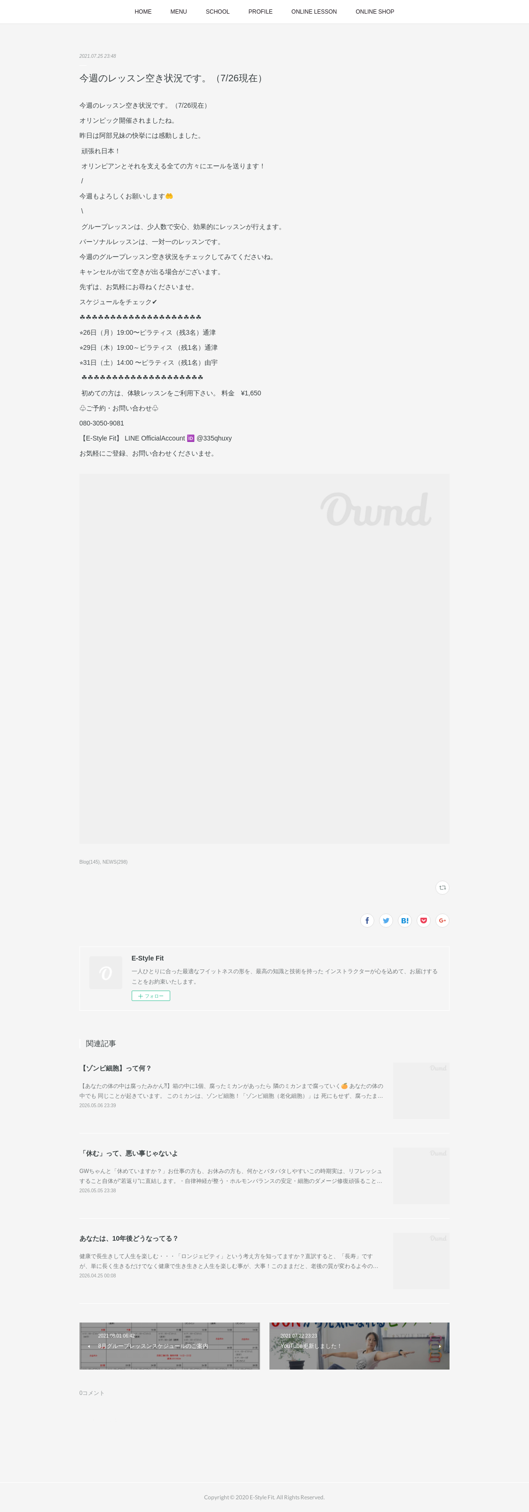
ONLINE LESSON (314, 11)
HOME (142, 11)
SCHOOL (218, 11)
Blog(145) (89, 862)
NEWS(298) (115, 862)
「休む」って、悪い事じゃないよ (128, 1153)
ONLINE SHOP (375, 11)
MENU (178, 11)
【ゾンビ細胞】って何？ (115, 1068)
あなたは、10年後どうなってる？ (129, 1238)
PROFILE (260, 11)
